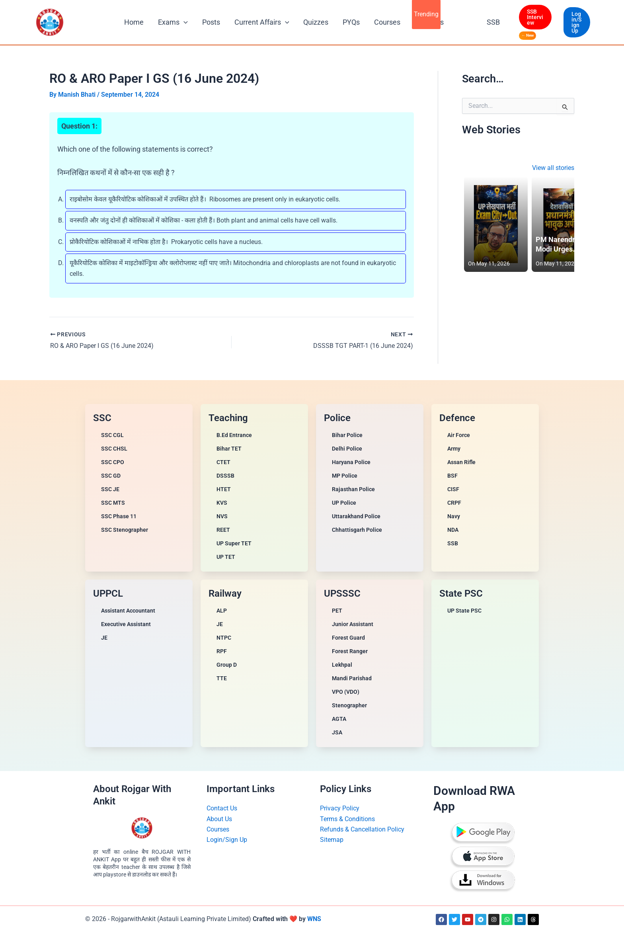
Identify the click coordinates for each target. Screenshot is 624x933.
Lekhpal (342, 665)
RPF (221, 651)
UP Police (344, 503)
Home (134, 22)
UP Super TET (234, 543)
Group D (226, 665)
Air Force (458, 435)
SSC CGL (112, 435)
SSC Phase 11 (118, 516)
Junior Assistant (352, 624)
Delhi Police (347, 448)
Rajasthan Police (353, 489)
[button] (183, 22)
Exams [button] (173, 22)
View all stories (553, 168)
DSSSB (225, 475)
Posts (211, 22)
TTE (221, 678)
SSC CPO (112, 462)
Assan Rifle (461, 462)
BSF (452, 475)
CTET (223, 462)
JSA (337, 732)
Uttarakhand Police (356, 516)
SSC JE (110, 489)
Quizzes (315, 22)
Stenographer (349, 705)
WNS (314, 919)
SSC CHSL (114, 448)
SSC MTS (113, 503)
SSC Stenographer (124, 530)
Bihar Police (347, 435)
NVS (222, 516)
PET (337, 610)
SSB (493, 22)
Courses (387, 22)
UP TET (225, 557)
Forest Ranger (350, 651)
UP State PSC (464, 610)
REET (223, 530)
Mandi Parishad (352, 678)
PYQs (351, 22)
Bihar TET (229, 448)
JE (104, 637)
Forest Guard (348, 637)
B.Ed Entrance (234, 435)
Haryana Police (351, 462)
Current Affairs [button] (261, 22)
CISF (453, 489)
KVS (221, 503)
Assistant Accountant (128, 610)
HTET (223, 489)
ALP (221, 610)
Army (453, 448)
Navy (453, 516)
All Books (429, 22)
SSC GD (111, 475)
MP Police (344, 475)
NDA (452, 530)
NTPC (223, 637)
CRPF (454, 503)
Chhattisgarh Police (357, 530)
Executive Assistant (126, 624)
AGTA (339, 719)
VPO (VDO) (345, 692)
